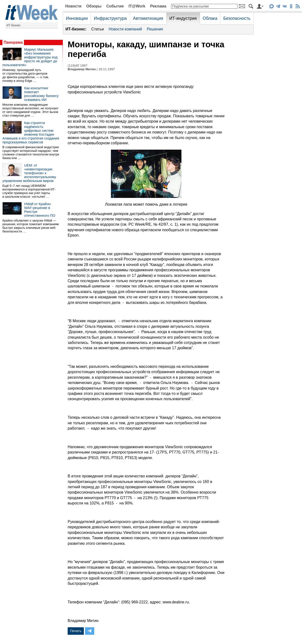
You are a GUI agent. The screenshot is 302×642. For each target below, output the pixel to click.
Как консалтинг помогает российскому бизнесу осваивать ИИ (41, 94)
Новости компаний (125, 29)
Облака (210, 18)
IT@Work (137, 6)
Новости (73, 6)
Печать (75, 631)
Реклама (158, 6)
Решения (155, 29)
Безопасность (236, 18)
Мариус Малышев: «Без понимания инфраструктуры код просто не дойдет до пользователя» (30, 57)
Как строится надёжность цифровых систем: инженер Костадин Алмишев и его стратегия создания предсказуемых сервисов (30, 132)
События (115, 6)
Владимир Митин (82, 69)
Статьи (97, 29)
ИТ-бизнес (14, 25)
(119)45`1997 (77, 65)
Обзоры (93, 6)
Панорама (13, 42)
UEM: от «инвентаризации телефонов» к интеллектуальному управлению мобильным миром (29, 173)
